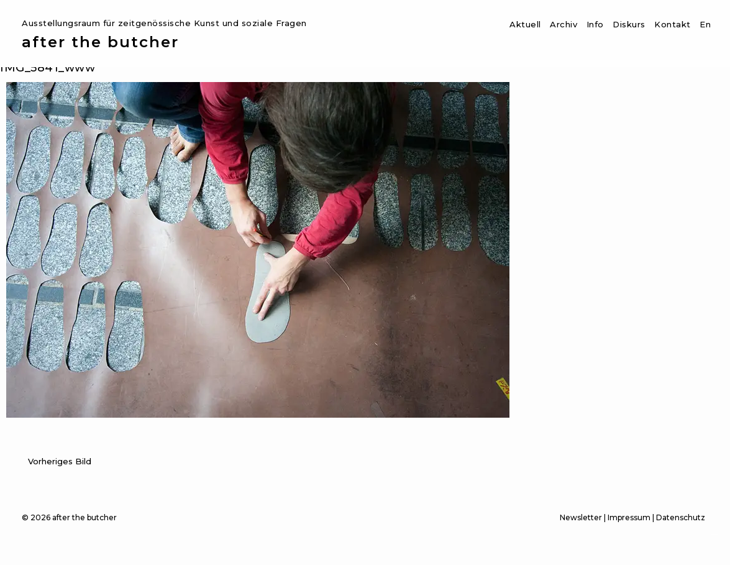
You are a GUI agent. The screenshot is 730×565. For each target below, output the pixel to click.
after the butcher (100, 42)
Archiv (563, 24)
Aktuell (525, 24)
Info (595, 24)
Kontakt (672, 24)
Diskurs (629, 24)
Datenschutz (680, 517)
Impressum (629, 517)
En (705, 24)
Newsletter (581, 517)
